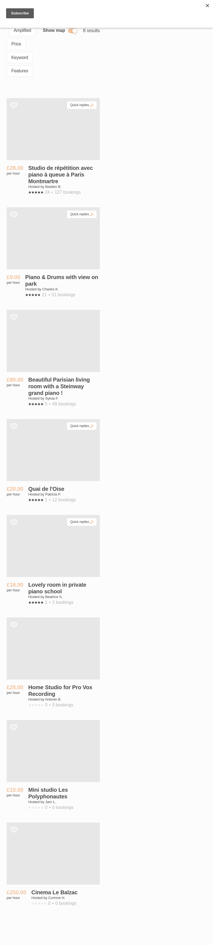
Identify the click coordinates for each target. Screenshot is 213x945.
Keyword (19, 57)
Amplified (22, 30)
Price (16, 44)
